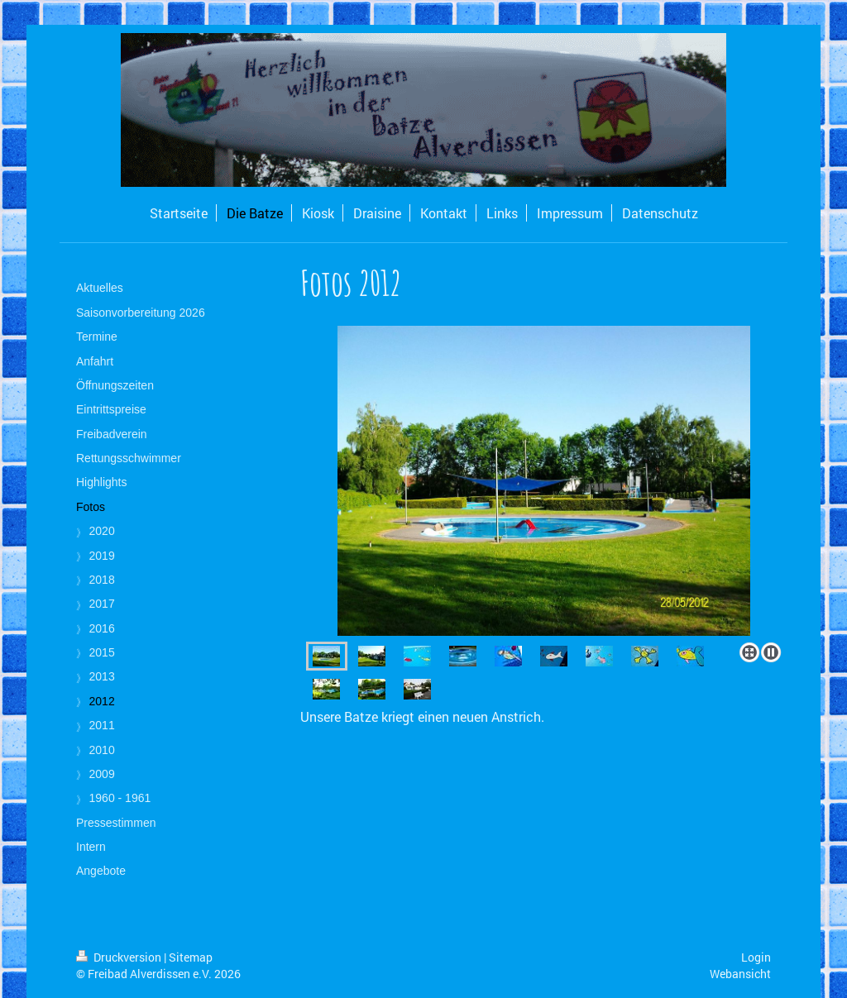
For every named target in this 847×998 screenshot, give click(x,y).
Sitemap (191, 957)
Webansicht (740, 973)
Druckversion (120, 957)
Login (756, 957)
